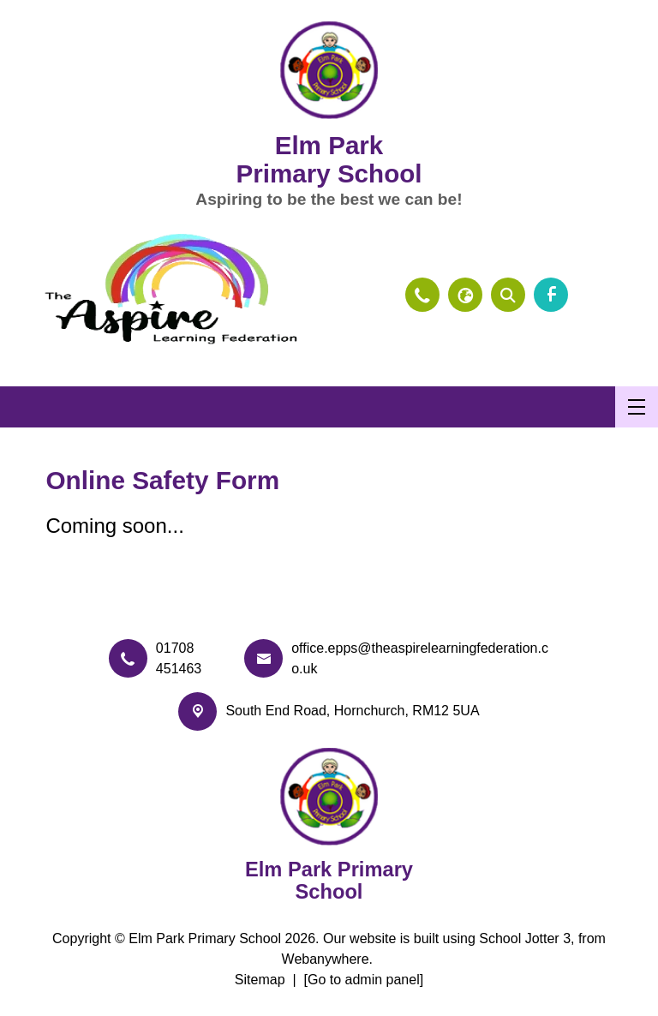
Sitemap (260, 979)
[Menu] (636, 406)
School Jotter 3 (525, 938)
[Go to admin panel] (364, 979)
